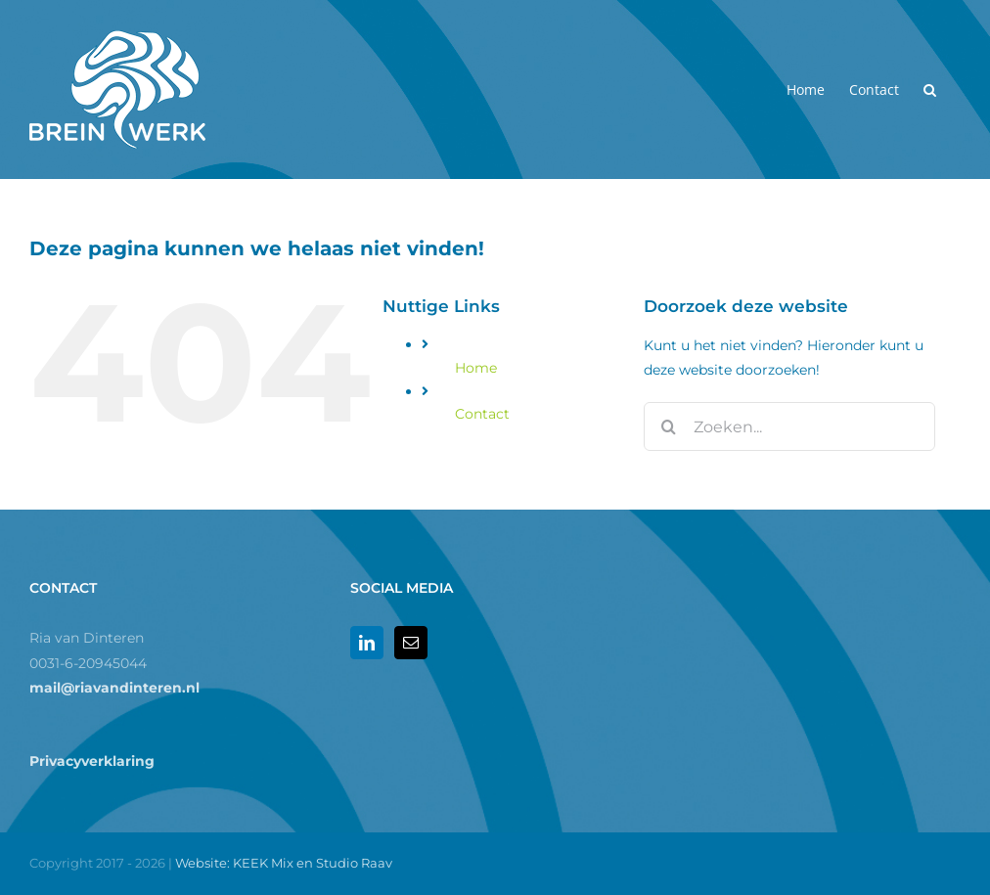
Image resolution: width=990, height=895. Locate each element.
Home (476, 368)
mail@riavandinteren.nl (114, 687)
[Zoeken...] (789, 426)
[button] (929, 89)
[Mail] (411, 642)
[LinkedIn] (366, 642)
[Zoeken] (668, 426)
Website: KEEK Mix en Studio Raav (283, 863)
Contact (482, 414)
